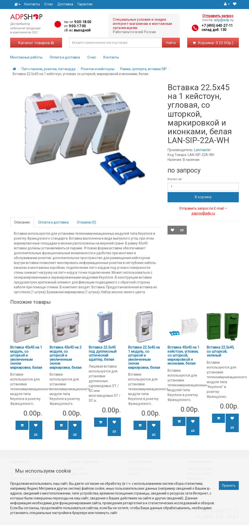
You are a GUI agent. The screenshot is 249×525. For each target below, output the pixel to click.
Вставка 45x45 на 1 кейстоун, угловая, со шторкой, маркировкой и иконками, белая (183, 355)
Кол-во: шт (175, 179)
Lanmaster (202, 150)
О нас (48, 4)
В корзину (203, 197)
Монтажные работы (26, 57)
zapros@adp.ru (203, 213)
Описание (22, 222)
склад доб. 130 (214, 30)
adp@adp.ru (224, 20)
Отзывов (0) (86, 222)
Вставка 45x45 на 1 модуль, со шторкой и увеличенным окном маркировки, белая (26, 357)
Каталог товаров (36, 42)
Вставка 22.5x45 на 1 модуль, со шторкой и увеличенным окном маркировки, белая (144, 357)
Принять (229, 485)
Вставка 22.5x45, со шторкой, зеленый (220, 351)
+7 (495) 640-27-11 (217, 26)
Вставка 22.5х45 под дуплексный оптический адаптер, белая (102, 353)
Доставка (65, 4)
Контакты (32, 4)
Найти (171, 43)
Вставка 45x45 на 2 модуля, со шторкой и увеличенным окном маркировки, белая (65, 357)
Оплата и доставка (65, 57)
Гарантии (85, 4)
